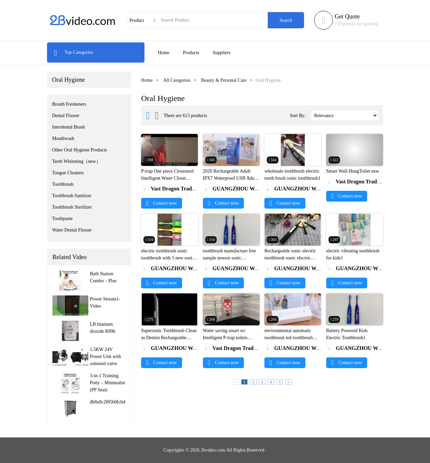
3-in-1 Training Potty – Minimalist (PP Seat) (107, 382)
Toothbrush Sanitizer (71, 195)
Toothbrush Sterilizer (72, 207)
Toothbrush (63, 184)
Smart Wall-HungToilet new (352, 171)
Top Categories (73, 52)
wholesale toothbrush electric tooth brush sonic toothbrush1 (292, 175)
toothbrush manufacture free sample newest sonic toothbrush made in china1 (229, 258)
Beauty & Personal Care (224, 80)
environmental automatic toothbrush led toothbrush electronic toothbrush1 (288, 337)
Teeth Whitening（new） (76, 161)
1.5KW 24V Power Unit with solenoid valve (105, 356)
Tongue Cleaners (68, 172)
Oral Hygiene (68, 79)
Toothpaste (62, 218)
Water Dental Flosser (72, 230)
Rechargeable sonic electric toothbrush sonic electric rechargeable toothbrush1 (290, 258)
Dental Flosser (65, 115)
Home (163, 52)
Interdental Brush (68, 127)
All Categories (176, 80)
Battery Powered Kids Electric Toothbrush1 (347, 334)
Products (191, 52)
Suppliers (221, 52)
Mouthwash (63, 138)
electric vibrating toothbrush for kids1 (353, 254)
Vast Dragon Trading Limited (180, 188)
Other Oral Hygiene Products (79, 149)
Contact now (161, 203)
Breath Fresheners (69, 104)
